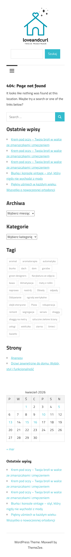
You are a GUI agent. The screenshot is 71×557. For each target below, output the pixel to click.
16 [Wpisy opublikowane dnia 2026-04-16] (35, 422)
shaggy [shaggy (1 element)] (56, 312)
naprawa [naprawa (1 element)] (14, 290)
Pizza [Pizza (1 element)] (34, 305)
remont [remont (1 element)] (13, 312)
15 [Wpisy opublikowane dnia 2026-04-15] (27, 422)
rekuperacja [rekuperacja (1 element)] (48, 305)
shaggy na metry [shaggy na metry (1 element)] (18, 319)
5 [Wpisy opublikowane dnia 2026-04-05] (59, 406)
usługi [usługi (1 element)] (12, 326)
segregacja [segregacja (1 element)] (28, 312)
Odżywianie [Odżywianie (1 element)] (15, 297)
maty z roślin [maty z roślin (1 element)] (46, 283)
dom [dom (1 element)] (34, 268)
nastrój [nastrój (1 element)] (28, 290)
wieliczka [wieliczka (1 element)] (26, 326)
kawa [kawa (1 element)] (12, 283)
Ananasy (17, 357)
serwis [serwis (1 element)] (43, 312)
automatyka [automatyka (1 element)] (49, 261)
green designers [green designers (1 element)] (17, 276)
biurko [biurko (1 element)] (12, 268)
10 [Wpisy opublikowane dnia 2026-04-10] (43, 414)
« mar (10, 449)
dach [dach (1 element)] (23, 268)
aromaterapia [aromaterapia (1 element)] (30, 261)
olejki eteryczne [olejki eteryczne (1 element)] (17, 305)
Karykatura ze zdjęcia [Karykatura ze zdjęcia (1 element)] (43, 276)
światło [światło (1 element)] (13, 334)
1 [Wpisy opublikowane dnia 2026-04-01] (26, 406)
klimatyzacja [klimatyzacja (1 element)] (27, 283)
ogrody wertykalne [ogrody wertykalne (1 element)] (37, 297)
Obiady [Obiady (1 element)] (40, 290)
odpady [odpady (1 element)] (54, 290)
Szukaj (52, 53)
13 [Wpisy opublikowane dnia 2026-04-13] (10, 422)
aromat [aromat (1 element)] (13, 261)
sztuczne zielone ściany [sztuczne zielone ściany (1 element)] (44, 319)
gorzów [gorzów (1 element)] (46, 268)
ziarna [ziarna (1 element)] (39, 326)
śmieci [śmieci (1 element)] (51, 326)
